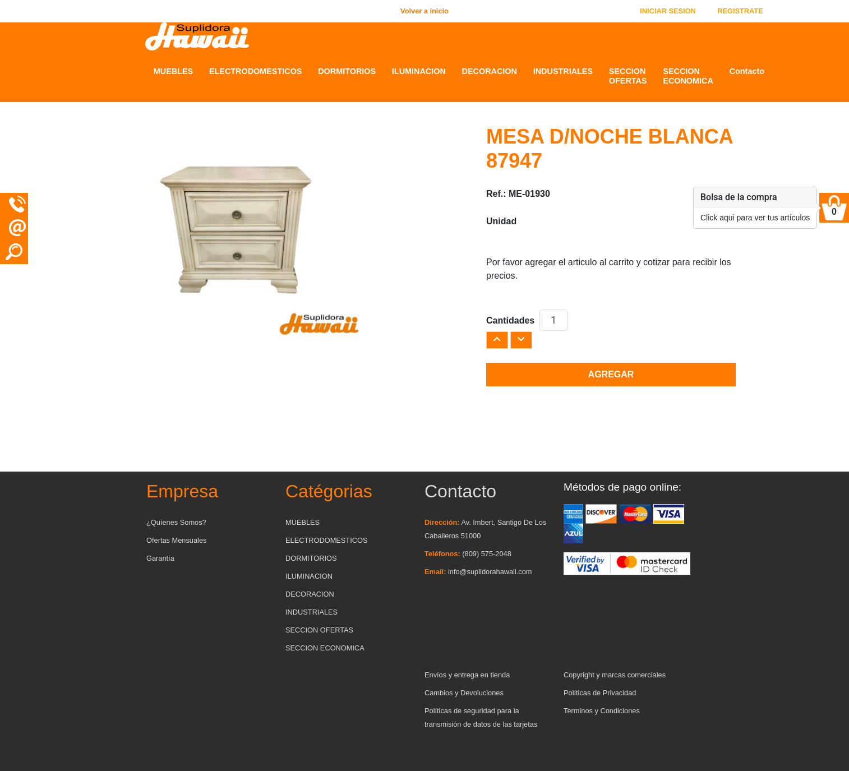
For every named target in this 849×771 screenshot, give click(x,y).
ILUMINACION (419, 71)
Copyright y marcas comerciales (615, 675)
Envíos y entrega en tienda (467, 675)
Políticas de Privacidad (600, 693)
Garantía (160, 558)
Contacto (747, 71)
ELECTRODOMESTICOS (255, 71)
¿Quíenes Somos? (176, 522)
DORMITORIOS (347, 71)
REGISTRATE (740, 11)
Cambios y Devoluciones (464, 693)
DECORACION (489, 71)
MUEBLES (173, 71)
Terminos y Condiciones (602, 711)
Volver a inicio (424, 11)
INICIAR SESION (668, 11)
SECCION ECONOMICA (688, 76)
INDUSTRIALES (563, 71)
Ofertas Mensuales (176, 540)
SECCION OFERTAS (628, 76)
